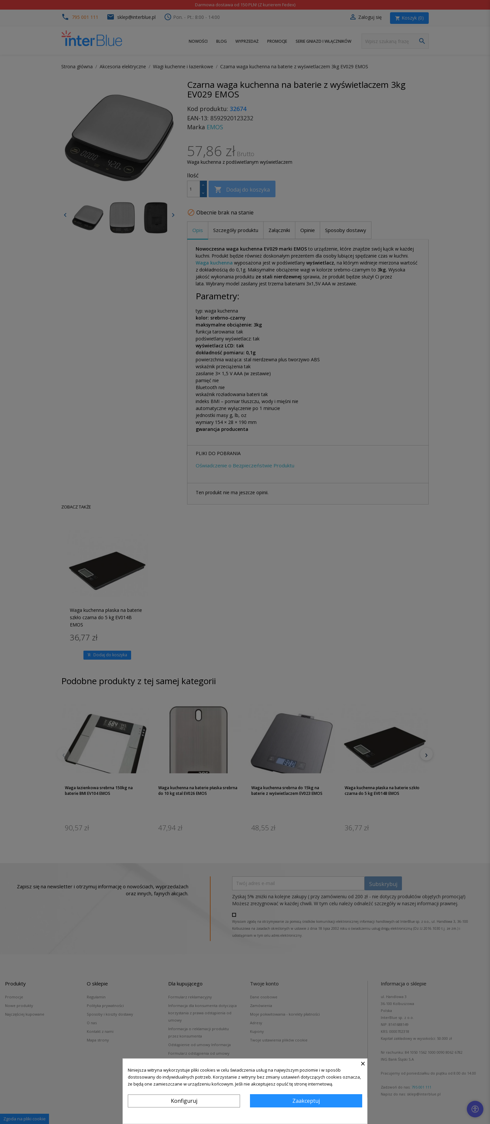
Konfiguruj (184, 1100)
